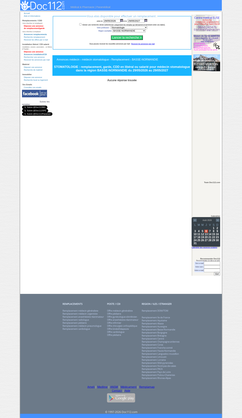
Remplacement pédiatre (75, 322)
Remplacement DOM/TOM (155, 310)
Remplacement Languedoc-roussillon (160, 353)
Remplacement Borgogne (154, 332)
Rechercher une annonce (34, 57)
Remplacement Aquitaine (154, 320)
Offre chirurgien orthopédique (122, 325)
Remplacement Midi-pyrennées (157, 362)
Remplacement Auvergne (154, 326)
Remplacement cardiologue (76, 328)
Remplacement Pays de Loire (156, 372)
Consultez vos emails (32, 87)
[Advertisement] (206, 124)
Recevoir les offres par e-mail (36, 40)
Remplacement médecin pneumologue (82, 325)
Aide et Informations (32, 16)
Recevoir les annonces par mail (37, 60)
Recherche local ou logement (36, 80)
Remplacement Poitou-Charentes (158, 375)
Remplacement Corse (152, 344)
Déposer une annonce (33, 67)
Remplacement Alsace (153, 323)
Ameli (90, 387)
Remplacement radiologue (76, 319)
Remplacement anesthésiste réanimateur (83, 316)
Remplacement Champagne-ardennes (160, 341)
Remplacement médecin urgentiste (80, 313)
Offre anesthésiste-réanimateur (122, 319)
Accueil (27, 13)
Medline (102, 387)
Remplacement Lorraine (154, 359)
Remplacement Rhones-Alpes (156, 378)
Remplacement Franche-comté (157, 347)
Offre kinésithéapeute (118, 328)
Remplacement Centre (153, 338)
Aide (127, 390)
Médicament (128, 387)
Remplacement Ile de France (156, 317)
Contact (117, 390)
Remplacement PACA (152, 369)
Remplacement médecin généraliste (80, 310)
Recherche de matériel (33, 70)
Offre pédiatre (114, 313)
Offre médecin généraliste (120, 310)
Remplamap (147, 387)
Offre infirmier (114, 322)
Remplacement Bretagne (154, 335)
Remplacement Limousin (154, 356)
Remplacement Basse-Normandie (158, 329)
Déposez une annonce (33, 52)
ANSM (114, 387)
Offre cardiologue (115, 331)
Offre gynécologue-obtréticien (122, 316)
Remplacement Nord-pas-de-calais (159, 365)
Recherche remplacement (34, 37)
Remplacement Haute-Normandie (159, 350)
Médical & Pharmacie (82, 7)
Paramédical (103, 7)
